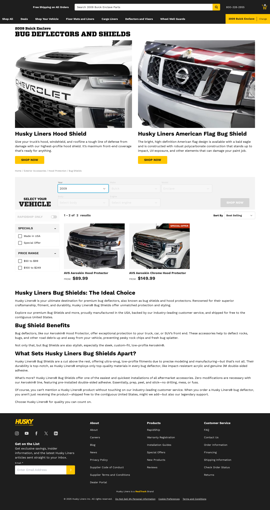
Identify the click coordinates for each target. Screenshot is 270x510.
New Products (156, 459)
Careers (95, 437)
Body (60, 196)
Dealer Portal (98, 482)
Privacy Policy (99, 459)
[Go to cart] (264, 7)
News (93, 452)
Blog (92, 444)
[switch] (37, 216)
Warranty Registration (161, 437)
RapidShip (153, 429)
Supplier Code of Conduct (107, 467)
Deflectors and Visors (139, 18)
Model (165, 182)
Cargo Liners (110, 18)
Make (113, 182)
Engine (113, 196)
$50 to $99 (31, 260)
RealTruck (140, 491)
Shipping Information (217, 459)
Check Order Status (217, 467)
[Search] (144, 7)
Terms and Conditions (194, 499)
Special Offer (32, 242)
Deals (24, 18)
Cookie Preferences (169, 499)
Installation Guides (159, 444)
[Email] (40, 469)
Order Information (215, 444)
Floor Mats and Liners (80, 18)
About (94, 429)
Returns (209, 474)
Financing (210, 452)
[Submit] (70, 469)
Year (60, 182)
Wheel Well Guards (172, 18)
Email (19, 463)
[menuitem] (7, 19)
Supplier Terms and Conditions (110, 474)
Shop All (7, 18)
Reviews (152, 467)
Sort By (218, 215)
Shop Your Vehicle (46, 18)
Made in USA (32, 235)
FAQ (206, 429)
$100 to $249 (32, 267)
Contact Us (211, 437)
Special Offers (156, 452)
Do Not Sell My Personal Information (135, 499)
